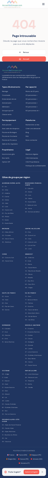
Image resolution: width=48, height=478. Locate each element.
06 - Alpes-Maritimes (8, 431)
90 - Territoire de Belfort (32, 212)
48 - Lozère (5, 401)
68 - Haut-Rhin (30, 284)
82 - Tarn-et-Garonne (9, 414)
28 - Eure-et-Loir (30, 235)
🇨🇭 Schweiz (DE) (36, 459)
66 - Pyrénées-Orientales (10, 407)
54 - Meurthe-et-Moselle (32, 271)
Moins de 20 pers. (32, 91)
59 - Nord (5, 300)
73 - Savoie (5, 220)
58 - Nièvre (28, 198)
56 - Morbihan (6, 242)
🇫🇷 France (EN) (21, 455)
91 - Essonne (29, 306)
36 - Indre (28, 239)
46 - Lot (4, 397)
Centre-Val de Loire (32, 228)
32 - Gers (5, 391)
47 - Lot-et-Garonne (31, 352)
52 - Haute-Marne (30, 267)
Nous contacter (31, 140)
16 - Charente (29, 328)
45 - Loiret (28, 249)
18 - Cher (28, 232)
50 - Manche (6, 335)
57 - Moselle (29, 277)
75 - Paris (28, 296)
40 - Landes (29, 348)
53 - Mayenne (29, 381)
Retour (24, 52)
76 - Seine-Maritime (8, 342)
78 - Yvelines (29, 303)
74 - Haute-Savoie (7, 223)
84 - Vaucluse (6, 441)
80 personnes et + (32, 111)
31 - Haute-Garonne (8, 387)
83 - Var (4, 438)
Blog (27, 132)
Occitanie (5, 370)
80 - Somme (5, 310)
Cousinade (6, 95)
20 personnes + (31, 95)
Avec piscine (6, 125)
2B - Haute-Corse (7, 261)
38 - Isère (5, 203)
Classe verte (6, 114)
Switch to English (31, 472)
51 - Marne (28, 264)
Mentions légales (32, 154)
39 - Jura (28, 195)
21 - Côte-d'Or (29, 188)
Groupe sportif (7, 111)
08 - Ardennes (29, 257)
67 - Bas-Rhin (29, 281)
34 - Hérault (6, 394)
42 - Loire (5, 206)
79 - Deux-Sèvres (30, 358)
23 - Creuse (28, 338)
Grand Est (29, 254)
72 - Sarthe (28, 384)
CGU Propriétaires (32, 162)
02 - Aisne (5, 296)
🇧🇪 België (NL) (11, 459)
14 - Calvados (6, 328)
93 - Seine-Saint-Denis (32, 313)
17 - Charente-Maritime (32, 332)
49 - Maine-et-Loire (31, 377)
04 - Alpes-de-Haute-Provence (11, 425)
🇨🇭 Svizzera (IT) (24, 463)
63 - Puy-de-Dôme (7, 213)
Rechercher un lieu (32, 125)
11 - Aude (5, 377)
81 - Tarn (5, 411)
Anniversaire (6, 103)
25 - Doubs (28, 192)
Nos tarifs (5, 158)
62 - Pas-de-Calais (8, 306)
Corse (4, 254)
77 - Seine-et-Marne (31, 300)
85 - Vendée (29, 387)
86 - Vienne (29, 362)
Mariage (5, 91)
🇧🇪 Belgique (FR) (35, 455)
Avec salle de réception (10, 129)
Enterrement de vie (9, 99)
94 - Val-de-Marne (31, 316)
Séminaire (5, 107)
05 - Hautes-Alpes (8, 428)
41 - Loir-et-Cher (30, 245)
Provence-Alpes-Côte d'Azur (10, 420)
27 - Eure (5, 332)
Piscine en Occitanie (9, 136)
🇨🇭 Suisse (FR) (23, 459)
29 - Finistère (6, 235)
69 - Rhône (5, 216)
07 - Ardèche (6, 193)
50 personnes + (32, 107)
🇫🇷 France (10, 455)
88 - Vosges (29, 287)
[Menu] (43, 4)
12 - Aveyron (6, 381)
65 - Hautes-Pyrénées (9, 404)
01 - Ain (4, 186)
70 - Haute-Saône (30, 202)
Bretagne (5, 228)
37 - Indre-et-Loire (30, 242)
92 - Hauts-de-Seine (31, 310)
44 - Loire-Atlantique (31, 374)
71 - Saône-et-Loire (31, 205)
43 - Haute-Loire (7, 210)
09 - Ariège (5, 374)
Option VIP (6, 162)
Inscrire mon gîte (8, 154)
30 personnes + (31, 99)
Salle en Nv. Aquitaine (10, 144)
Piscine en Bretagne (9, 132)
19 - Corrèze (29, 335)
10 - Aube (28, 261)
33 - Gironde (29, 345)
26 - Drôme (5, 200)
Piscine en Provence (9, 140)
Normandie (6, 325)
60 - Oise (5, 303)
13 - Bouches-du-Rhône (9, 435)
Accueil (24, 59)
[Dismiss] (42, 472)
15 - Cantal (5, 196)
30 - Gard (5, 384)
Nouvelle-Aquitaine (32, 325)
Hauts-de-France (8, 293)
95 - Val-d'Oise (29, 320)
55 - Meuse (28, 274)
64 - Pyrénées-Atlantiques (33, 355)
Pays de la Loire (31, 370)
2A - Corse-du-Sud (8, 257)
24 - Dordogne (29, 342)
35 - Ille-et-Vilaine (8, 239)
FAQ (27, 136)
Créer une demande (33, 129)
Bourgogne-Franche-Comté (33, 184)
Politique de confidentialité (36, 166)
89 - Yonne (28, 208)
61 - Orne (5, 338)
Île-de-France (30, 293)
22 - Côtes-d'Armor (8, 232)
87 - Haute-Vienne (31, 365)
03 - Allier (5, 190)
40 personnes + (32, 103)
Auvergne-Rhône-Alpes (11, 183)
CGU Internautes (32, 158)
